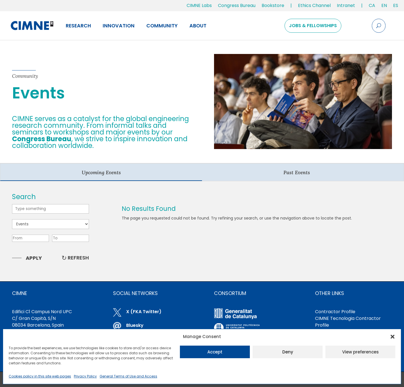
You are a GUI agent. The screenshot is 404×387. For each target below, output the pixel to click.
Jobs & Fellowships (313, 25)
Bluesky (135, 325)
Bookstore (273, 5)
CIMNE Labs (199, 5)
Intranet (346, 5)
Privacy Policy (85, 376)
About (197, 25)
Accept (214, 352)
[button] (392, 336)
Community (162, 25)
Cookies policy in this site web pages (40, 376)
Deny (287, 352)
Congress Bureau (236, 5)
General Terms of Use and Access (128, 376)
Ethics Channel (314, 5)
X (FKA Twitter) (143, 311)
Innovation (119, 25)
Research (78, 25)
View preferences (360, 352)
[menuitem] (372, 6)
